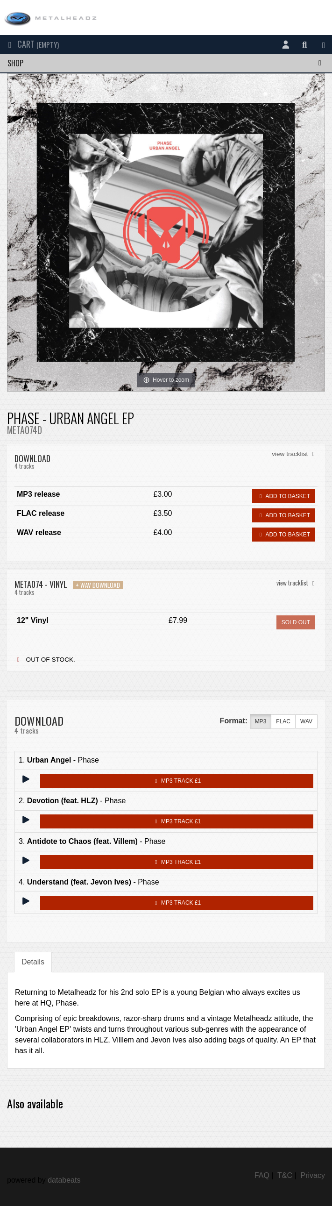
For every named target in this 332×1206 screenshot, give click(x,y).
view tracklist (295, 453)
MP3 (261, 721)
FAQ (261, 1175)
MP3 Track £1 (177, 781)
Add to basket (283, 496)
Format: (234, 721)
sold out (296, 622)
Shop (166, 63)
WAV (306, 721)
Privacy (313, 1175)
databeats (64, 1180)
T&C (284, 1175)
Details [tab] (32, 962)
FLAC (283, 721)
